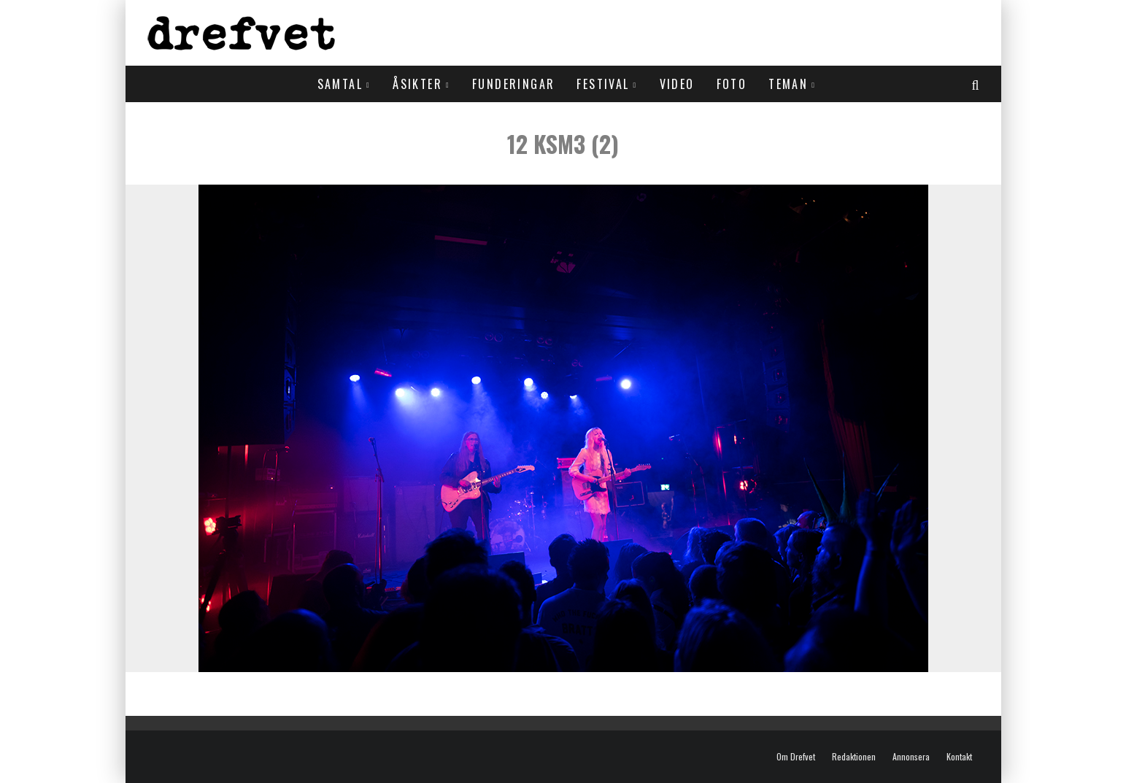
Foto (732, 84)
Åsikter (417, 84)
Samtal (340, 84)
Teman (788, 84)
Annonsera (911, 756)
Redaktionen (854, 756)
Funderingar (513, 84)
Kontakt (959, 756)
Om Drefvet (795, 756)
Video (677, 84)
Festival (603, 84)
